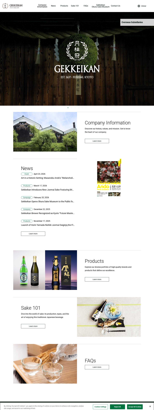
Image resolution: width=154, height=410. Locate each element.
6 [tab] (86, 108)
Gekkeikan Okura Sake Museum (100, 6)
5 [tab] (82, 108)
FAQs (86, 6)
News (53, 6)
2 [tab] (71, 108)
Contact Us (115, 6)
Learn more (97, 141)
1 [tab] (68, 108)
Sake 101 (75, 6)
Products (64, 6)
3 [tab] (75, 108)
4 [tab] (79, 108)
